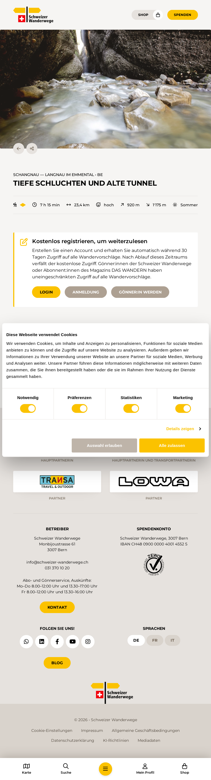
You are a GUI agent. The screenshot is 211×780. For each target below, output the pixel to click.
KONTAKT (57, 607)
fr (154, 640)
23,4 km (78, 205)
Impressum (92, 730)
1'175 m (156, 205)
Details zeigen (180, 428)
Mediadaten (149, 740)
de (136, 640)
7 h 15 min (46, 205)
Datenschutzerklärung (72, 740)
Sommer (185, 205)
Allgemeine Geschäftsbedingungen (146, 730)
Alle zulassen (172, 445)
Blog (57, 662)
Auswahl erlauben (104, 445)
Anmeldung (86, 292)
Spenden (182, 15)
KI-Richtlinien (116, 740)
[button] (105, 89)
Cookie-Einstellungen (51, 730)
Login (46, 292)
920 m (130, 205)
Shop (143, 15)
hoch (105, 205)
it (172, 640)
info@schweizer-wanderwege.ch (57, 562)
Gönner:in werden (140, 292)
